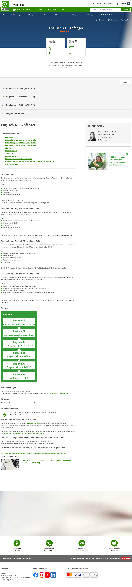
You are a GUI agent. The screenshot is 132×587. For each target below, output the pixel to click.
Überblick (8, 148)
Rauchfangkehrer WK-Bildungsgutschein (55, 15)
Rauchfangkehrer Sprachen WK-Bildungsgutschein (84, 15)
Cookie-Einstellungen (76, 558)
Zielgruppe (9, 153)
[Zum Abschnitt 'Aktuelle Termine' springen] (55, 47)
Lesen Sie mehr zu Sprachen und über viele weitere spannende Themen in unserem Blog (46, 461)
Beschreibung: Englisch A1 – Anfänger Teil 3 (20, 145)
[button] (66, 88)
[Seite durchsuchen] (110, 10)
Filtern (125, 82)
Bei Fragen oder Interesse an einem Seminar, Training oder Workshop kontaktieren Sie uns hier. (34, 453)
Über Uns (52, 10)
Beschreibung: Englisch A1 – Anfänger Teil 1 (20, 140)
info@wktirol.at (10, 580)
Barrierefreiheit (115, 558)
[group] (66, 32)
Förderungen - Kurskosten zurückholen (18, 159)
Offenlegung (89, 558)
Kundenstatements (11, 156)
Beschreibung (10, 137)
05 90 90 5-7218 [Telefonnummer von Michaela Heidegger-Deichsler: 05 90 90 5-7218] (108, 134)
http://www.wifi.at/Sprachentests (58, 393)
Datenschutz (99, 558)
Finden (125, 10)
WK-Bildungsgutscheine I (33, 15)
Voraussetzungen (11, 151)
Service (40, 10)
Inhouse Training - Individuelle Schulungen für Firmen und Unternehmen (30, 161)
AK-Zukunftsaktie (33, 423)
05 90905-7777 (11, 575)
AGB (106, 558)
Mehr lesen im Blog (11, 164)
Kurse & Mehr (21, 9)
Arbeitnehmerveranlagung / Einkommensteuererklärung (23, 433)
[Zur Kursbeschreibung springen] (76, 47)
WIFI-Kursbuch (6, 15)
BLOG (63, 10)
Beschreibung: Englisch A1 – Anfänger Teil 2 (20, 143)
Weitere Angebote (18, 15)
